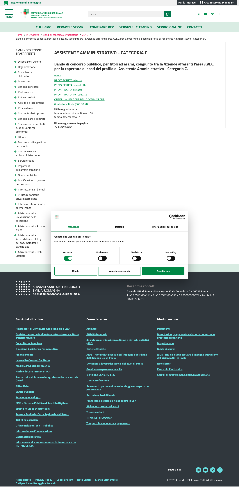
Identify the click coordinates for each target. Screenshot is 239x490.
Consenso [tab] (73, 227)
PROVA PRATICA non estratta (71, 97)
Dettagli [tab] (119, 227)
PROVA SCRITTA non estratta (71, 87)
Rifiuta (75, 271)
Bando (58, 76)
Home (19, 35)
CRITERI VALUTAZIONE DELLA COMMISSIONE (81, 103)
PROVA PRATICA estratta (68, 92)
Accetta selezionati (119, 271)
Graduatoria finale (71, 108)
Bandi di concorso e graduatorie (62, 35)
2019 (88, 35)
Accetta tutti (163, 271)
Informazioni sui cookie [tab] (165, 227)
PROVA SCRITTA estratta (68, 81)
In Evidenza (33, 35)
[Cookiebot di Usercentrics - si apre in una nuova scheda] (171, 217)
